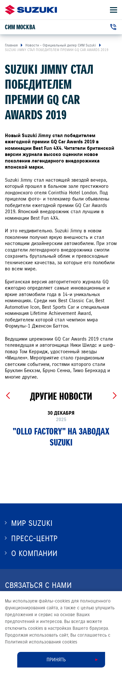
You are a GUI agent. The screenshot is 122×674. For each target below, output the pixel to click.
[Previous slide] (7, 396)
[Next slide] (114, 396)
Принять (56, 660)
